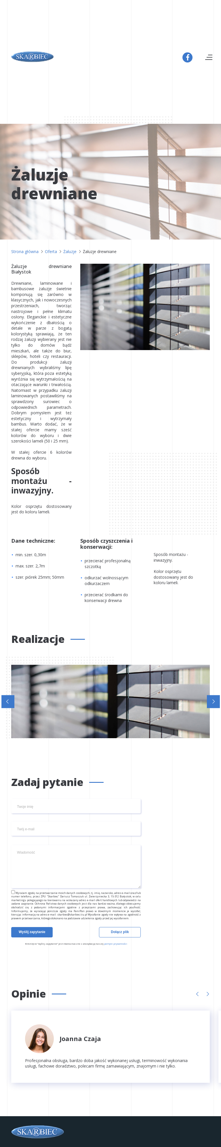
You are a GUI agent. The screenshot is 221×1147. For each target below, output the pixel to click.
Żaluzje (70, 251)
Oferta (51, 251)
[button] (7, 701)
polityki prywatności (115, 943)
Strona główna (25, 251)
